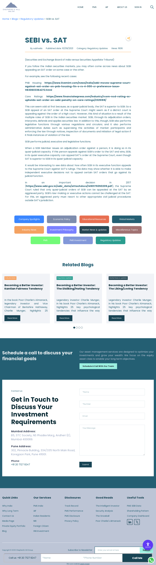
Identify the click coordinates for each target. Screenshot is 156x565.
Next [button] (150, 298)
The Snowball (102, 515)
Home (80, 7)
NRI (34, 520)
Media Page (8, 520)
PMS (94, 7)
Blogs (15, 19)
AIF (106, 7)
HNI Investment (41, 531)
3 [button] (79, 327)
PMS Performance (74, 510)
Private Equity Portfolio (13, 526)
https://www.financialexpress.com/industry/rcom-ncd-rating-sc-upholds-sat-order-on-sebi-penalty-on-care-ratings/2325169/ (78, 98)
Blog (4, 531)
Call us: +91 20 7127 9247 (22, 558)
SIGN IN (138, 7)
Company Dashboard (138, 515)
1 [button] (74, 327)
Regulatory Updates (32, 19)
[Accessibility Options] (148, 545)
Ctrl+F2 (148, 547)
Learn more (84, 564)
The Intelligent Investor (107, 505)
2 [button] (77, 327)
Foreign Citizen (41, 526)
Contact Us (8, 515)
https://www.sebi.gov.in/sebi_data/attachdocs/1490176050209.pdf (69, 186)
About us (122, 7)
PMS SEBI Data (134, 505)
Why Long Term (10, 510)
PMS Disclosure (72, 515)
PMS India (38, 505)
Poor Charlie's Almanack (108, 520)
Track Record (71, 505)
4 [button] (82, 327)
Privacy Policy (72, 520)
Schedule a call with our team (98, 366)
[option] (26, 298)
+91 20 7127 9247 (20, 464)
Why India (7, 505)
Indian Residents (41, 515)
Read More (12, 318)
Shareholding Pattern (138, 510)
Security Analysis (104, 510)
